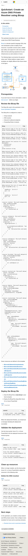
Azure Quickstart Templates (8, 109)
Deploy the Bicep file (7, 30)
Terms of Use (19, 551)
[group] (14, 243)
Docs (2, 5)
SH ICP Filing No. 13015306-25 (8, 541)
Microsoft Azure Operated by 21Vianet (10, 545)
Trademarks (4, 554)
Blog (20, 547)
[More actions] (25, 5)
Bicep (2, 43)
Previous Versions (13, 547)
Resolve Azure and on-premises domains (15, 523)
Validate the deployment (8, 32)
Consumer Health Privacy (7, 551)
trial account (4, 100)
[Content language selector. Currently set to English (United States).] (8, 534)
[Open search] (26, 2)
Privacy (21, 543)
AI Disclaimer (4, 547)
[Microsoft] (14, 2)
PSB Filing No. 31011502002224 (8, 543)
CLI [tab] (2, 405)
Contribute (3, 549)
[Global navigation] (1, 2)
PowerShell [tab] (7, 405)
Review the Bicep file (7, 28)
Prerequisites (5, 26)
